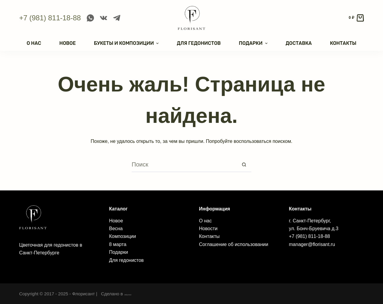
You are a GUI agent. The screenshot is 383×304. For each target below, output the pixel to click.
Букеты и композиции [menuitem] (127, 43)
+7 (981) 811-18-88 (50, 18)
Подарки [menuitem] (254, 43)
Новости (208, 228)
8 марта (118, 244)
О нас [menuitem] (34, 43)
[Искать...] (184, 164)
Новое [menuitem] (67, 43)
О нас (205, 220)
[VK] (103, 18)
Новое (116, 220)
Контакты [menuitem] (343, 43)
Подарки (118, 252)
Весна (116, 228)
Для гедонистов (126, 260)
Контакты (209, 236)
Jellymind (133, 293)
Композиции (122, 236)
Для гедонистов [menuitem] (199, 43)
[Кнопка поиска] (243, 164)
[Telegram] (116, 18)
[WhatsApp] (90, 18)
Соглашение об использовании (233, 244)
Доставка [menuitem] (298, 43)
